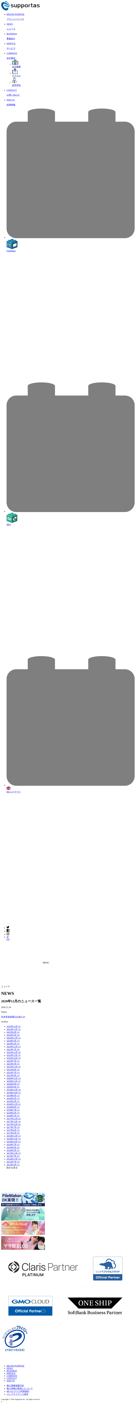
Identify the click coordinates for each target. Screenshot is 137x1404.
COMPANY (12, 1376)
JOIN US (11, 1381)
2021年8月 (13, 1070)
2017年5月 (13, 1133)
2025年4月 (13, 1032)
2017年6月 (13, 1130)
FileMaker (71, 245)
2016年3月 (13, 1150)
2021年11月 (14, 1067)
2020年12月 (14, 1078)
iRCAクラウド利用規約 (18, 1391)
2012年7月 (13, 1162)
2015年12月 (14, 1153)
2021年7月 (13, 1072)
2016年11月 (14, 1139)
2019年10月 (14, 1093)
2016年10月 (14, 1142)
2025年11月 (14, 1029)
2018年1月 (13, 1116)
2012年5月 (13, 1165)
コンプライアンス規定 (17, 1394)
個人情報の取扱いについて (20, 1388)
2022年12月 (14, 1052)
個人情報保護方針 (15, 1385)
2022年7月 (13, 1061)
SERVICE (11, 1373)
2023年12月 (14, 1046)
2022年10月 (14, 1058)
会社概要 (74, 64)
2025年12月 (14, 1026)
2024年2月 (13, 1044)
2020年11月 (14, 1081)
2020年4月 (13, 1087)
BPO (71, 519)
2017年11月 (14, 1121)
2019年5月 (13, 1098)
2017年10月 (14, 1124)
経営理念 (74, 81)
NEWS (10, 1368)
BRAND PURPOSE (15, 1366)
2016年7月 (13, 1144)
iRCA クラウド (71, 789)
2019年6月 (13, 1095)
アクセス (74, 72)
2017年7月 (13, 1127)
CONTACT (12, 1378)
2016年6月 (13, 1147)
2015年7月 (13, 1156)
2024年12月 (14, 1038)
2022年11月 (14, 1055)
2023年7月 (13, 1049)
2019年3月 (13, 1101)
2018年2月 (13, 1113)
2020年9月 (13, 1084)
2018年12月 (14, 1104)
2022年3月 (13, 1064)
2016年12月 (14, 1136)
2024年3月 (13, 1041)
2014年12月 (14, 1159)
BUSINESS (12, 1371)
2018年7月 (13, 1110)
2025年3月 (13, 1035)
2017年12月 (14, 1119)
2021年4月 (13, 1075)
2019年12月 (14, 1090)
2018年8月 (13, 1107)
